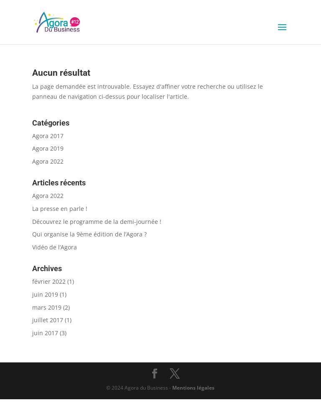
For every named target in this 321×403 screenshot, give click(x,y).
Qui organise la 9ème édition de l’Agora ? (89, 234)
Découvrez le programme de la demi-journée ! (96, 222)
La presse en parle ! (59, 209)
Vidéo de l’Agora (54, 247)
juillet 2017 (47, 320)
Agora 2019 (48, 148)
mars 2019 (46, 307)
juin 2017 (45, 333)
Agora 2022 (48, 161)
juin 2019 (45, 294)
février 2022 (49, 281)
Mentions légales (193, 387)
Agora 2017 (48, 136)
